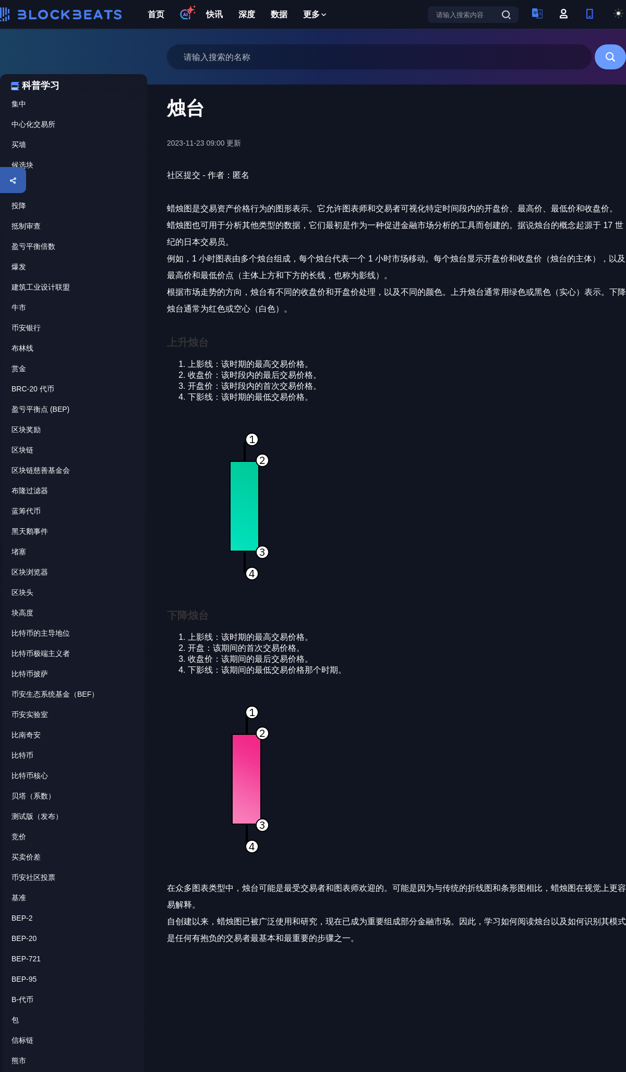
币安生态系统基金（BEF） (55, 694)
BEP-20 (24, 938)
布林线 (22, 348)
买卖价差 (26, 857)
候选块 (22, 165)
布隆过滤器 (29, 490)
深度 (246, 14)
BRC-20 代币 (32, 389)
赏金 (18, 368)
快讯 (214, 14)
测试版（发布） (37, 816)
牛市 (18, 307)
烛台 (18, 185)
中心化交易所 (33, 124)
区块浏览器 (29, 572)
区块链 (22, 450)
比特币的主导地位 (40, 633)
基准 (18, 898)
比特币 (22, 755)
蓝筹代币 (26, 511)
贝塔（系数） (33, 796)
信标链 (22, 1040)
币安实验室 (29, 714)
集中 (18, 104)
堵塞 (18, 551)
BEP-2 (21, 918)
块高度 (22, 613)
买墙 (18, 144)
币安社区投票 (33, 877)
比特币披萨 (29, 674)
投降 (18, 205)
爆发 (18, 267)
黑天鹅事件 (29, 531)
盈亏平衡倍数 (33, 246)
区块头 (22, 592)
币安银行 (26, 328)
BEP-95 (24, 979)
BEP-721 (26, 959)
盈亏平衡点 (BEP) (40, 409)
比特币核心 (29, 775)
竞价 (18, 836)
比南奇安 (26, 735)
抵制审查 (26, 226)
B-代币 (22, 999)
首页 (156, 14)
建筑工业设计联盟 (40, 287)
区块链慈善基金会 (40, 470)
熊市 (18, 1060)
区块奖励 (26, 429)
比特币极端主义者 (40, 653)
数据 (279, 14)
